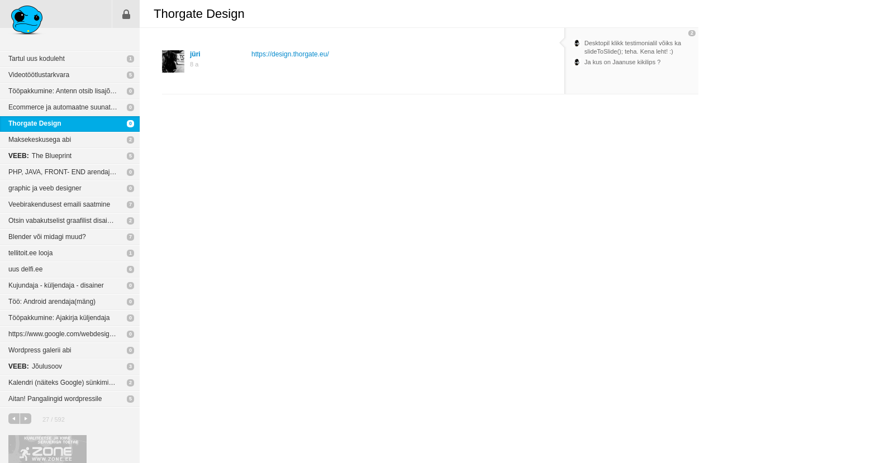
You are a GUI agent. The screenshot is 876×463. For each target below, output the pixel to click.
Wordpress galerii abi (40, 350)
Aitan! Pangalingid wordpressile (55, 399)
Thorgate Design (34, 123)
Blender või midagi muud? (47, 237)
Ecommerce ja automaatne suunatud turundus (74, 107)
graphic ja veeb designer (45, 188)
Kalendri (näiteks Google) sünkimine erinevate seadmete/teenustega (74, 382)
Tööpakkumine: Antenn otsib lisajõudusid (69, 91)
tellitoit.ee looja (30, 253)
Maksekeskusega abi (39, 140)
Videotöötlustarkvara (38, 75)
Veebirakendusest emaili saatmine (59, 204)
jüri (195, 54)
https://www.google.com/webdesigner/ (64, 334)
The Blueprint (40, 156)
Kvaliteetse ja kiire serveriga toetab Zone (47, 449)
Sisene (126, 14)
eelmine (14, 418)
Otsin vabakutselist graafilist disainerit (64, 221)
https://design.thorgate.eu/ (290, 54)
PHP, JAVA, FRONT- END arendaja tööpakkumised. (74, 172)
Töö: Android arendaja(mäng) (52, 302)
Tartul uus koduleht (36, 59)
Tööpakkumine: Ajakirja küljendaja (59, 318)
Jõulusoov (35, 366)
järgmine (25, 418)
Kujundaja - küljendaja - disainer (56, 285)
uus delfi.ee (25, 269)
